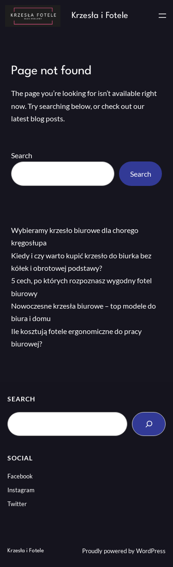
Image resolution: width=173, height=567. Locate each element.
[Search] (149, 424)
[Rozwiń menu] (162, 15)
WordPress (151, 551)
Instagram (21, 490)
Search (21, 155)
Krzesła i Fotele (100, 16)
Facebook (20, 476)
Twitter (17, 503)
